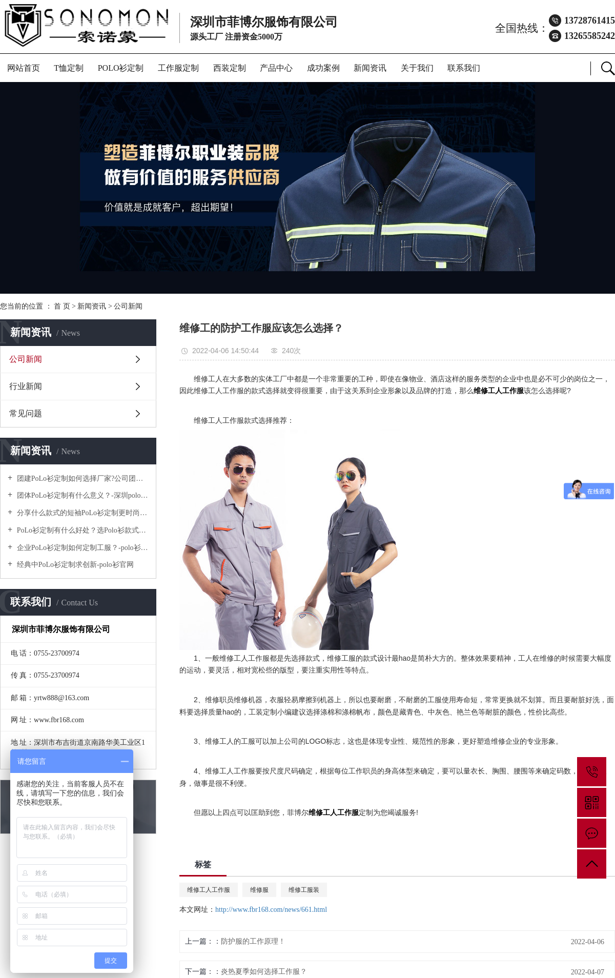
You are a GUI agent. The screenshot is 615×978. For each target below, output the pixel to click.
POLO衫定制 (121, 68)
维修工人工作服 (208, 889)
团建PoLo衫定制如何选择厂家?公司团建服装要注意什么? (82, 478)
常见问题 (25, 413)
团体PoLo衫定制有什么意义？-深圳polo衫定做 (82, 495)
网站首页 (23, 68)
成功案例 (323, 68)
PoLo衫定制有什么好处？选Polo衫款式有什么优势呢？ (82, 530)
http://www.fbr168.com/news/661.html (271, 909)
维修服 (259, 889)
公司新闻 (128, 306)
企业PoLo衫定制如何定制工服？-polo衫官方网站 (82, 548)
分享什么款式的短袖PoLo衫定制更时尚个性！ (82, 513)
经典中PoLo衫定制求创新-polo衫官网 (74, 564)
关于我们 (417, 68)
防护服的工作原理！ (253, 941)
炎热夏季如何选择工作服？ (264, 971)
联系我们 (463, 68)
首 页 (62, 306)
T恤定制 (69, 68)
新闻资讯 (370, 68)
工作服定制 (178, 68)
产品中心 (276, 68)
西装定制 (229, 68)
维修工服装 (304, 889)
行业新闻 (25, 386)
